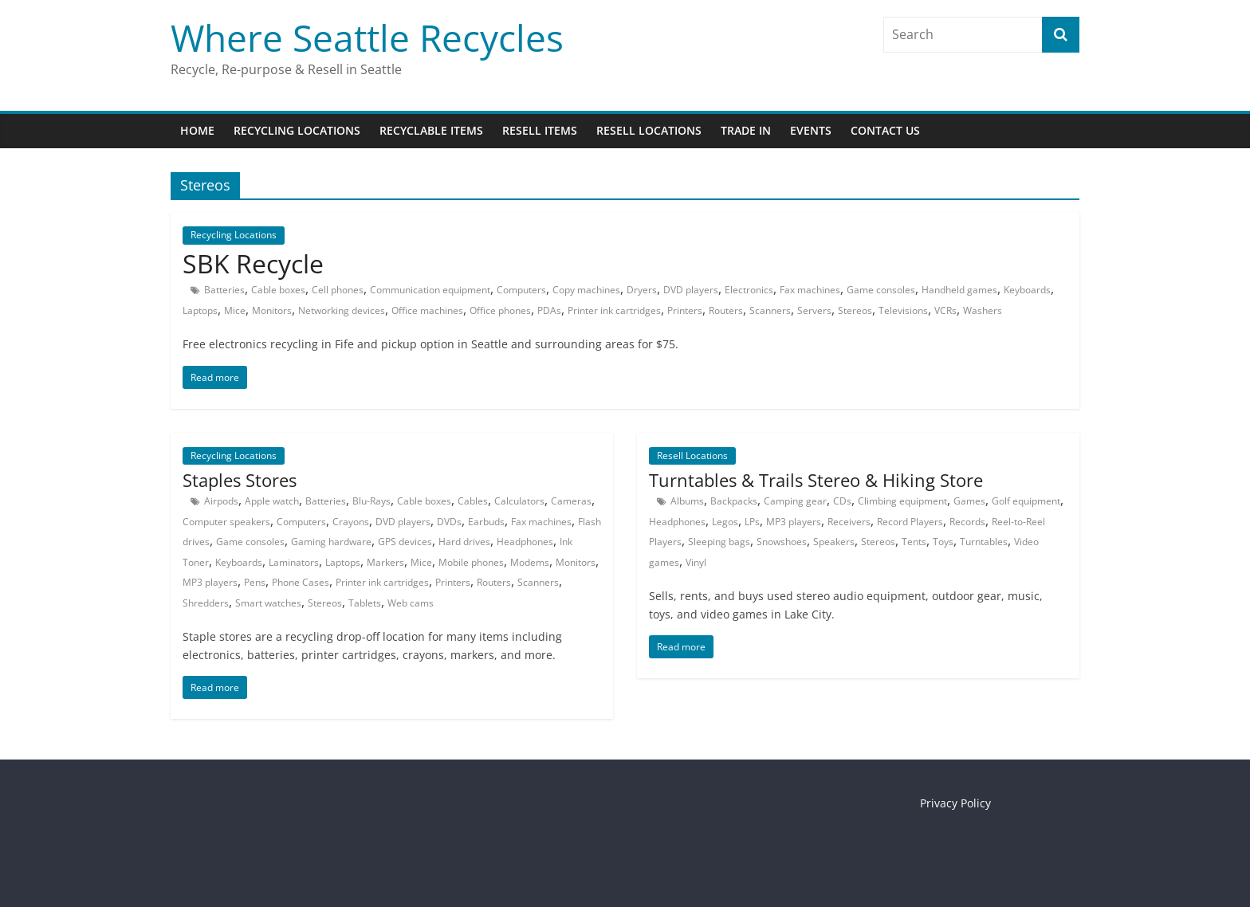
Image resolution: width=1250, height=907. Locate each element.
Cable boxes (278, 289)
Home (197, 130)
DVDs (449, 521)
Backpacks (733, 501)
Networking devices (341, 310)
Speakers (834, 541)
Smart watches (268, 603)
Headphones (525, 541)
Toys (943, 541)
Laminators (294, 562)
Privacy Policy (955, 803)
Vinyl (696, 562)
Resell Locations (649, 130)
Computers (521, 289)
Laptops (200, 310)
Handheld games (959, 289)
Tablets (364, 603)
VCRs (945, 310)
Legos (725, 521)
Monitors (272, 310)
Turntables (984, 541)
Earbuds (486, 521)
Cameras (571, 501)
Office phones (500, 310)
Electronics (749, 289)
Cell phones (338, 289)
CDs (842, 501)
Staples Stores (240, 480)
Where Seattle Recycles (367, 37)
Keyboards (1027, 289)
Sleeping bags (719, 541)
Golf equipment (1026, 501)
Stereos (855, 310)
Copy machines (586, 289)
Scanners (770, 310)
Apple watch (272, 501)
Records (967, 521)
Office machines (427, 310)
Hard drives (464, 541)
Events (810, 130)
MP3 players (210, 582)
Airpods (221, 501)
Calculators (519, 501)
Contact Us (885, 130)
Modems (529, 562)
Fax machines (810, 289)
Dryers (642, 289)
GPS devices (405, 541)
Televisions (903, 310)
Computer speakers (226, 521)
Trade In (746, 130)
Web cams (410, 603)
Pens (254, 582)
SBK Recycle (253, 263)
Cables (473, 501)
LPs (752, 521)
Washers (982, 310)
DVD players (690, 289)
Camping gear (795, 501)
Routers (726, 310)
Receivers (849, 521)
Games (969, 501)
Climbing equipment (902, 501)
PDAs (549, 310)
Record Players (910, 521)
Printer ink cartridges (614, 310)
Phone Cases (300, 582)
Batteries (224, 289)
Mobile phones (471, 562)
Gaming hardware (331, 541)
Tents (914, 541)
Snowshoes (782, 541)
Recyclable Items (431, 130)
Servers (814, 310)
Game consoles (881, 289)
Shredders (206, 603)
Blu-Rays (371, 501)
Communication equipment (430, 289)
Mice (235, 310)
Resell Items (539, 130)
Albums (687, 501)
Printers (684, 310)
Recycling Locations (297, 130)
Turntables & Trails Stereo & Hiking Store (816, 480)
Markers (385, 562)
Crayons (350, 521)
